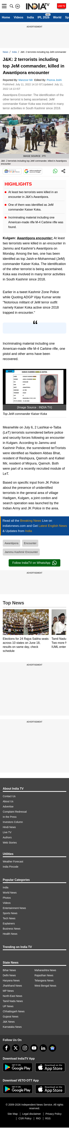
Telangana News (44, 980)
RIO (38, 1118)
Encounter (30, 543)
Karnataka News (12, 1026)
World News (10, 892)
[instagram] (25, 1048)
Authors (7, 837)
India (30, 17)
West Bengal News (45, 985)
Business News (11, 928)
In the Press (10, 816)
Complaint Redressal (15, 811)
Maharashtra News (45, 970)
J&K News (9, 1021)
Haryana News (11, 980)
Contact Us (9, 796)
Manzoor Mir (26, 80)
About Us (8, 801)
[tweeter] (15, 1048)
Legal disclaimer (31, 1113)
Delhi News (9, 975)
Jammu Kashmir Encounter (21, 552)
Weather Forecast (13, 861)
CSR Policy (24, 1118)
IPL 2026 (43, 17)
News (5, 52)
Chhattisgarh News (13, 1011)
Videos (18, 17)
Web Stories (10, 842)
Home (6, 17)
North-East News (12, 995)
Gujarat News (10, 1016)
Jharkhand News (12, 985)
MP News (8, 990)
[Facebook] (6, 1048)
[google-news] (52, 1048)
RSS (48, 1118)
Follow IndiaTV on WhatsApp (34, 563)
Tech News (9, 918)
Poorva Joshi (54, 80)
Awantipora (11, 543)
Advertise (8, 806)
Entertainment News (14, 908)
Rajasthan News (44, 975)
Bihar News (9, 970)
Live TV (7, 832)
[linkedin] (43, 1048)
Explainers (9, 923)
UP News (8, 1006)
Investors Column (13, 822)
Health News (10, 933)
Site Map (13, 1113)
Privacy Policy (53, 1113)
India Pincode (10, 866)
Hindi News (9, 827)
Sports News (10, 913)
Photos (7, 897)
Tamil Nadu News (13, 1001)
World (57, 17)
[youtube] (34, 1048)
